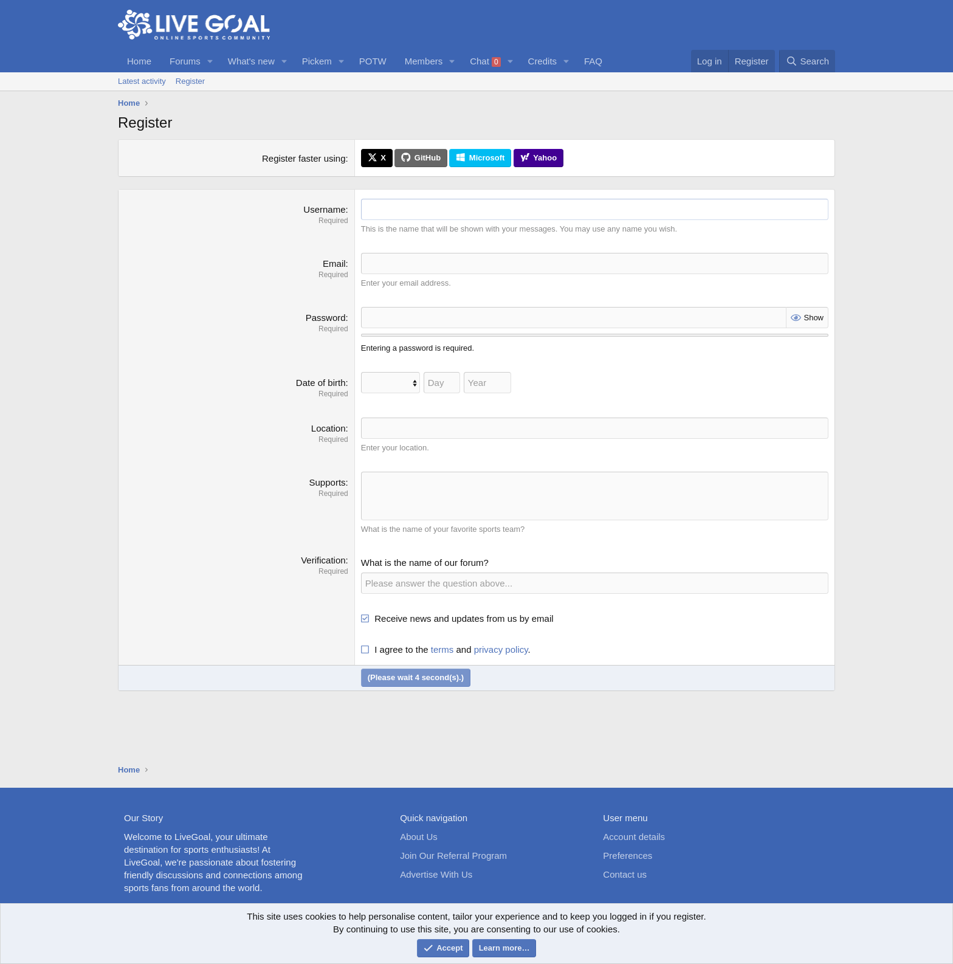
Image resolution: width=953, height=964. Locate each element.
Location (328, 428)
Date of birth (321, 382)
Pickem (317, 61)
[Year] (487, 382)
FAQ (593, 61)
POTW (373, 61)
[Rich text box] (594, 496)
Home (139, 61)
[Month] (390, 382)
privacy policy (501, 649)
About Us (419, 836)
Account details (634, 836)
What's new (251, 61)
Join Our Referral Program (453, 855)
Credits (542, 61)
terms (442, 649)
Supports (327, 482)
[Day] (442, 382)
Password (326, 317)
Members (424, 61)
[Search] (807, 61)
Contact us (625, 874)
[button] (210, 61)
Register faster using (304, 158)
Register (190, 81)
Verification (323, 559)
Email (334, 263)
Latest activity (142, 81)
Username (324, 209)
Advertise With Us (436, 874)
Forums (185, 61)
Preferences (627, 855)
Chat (485, 61)
